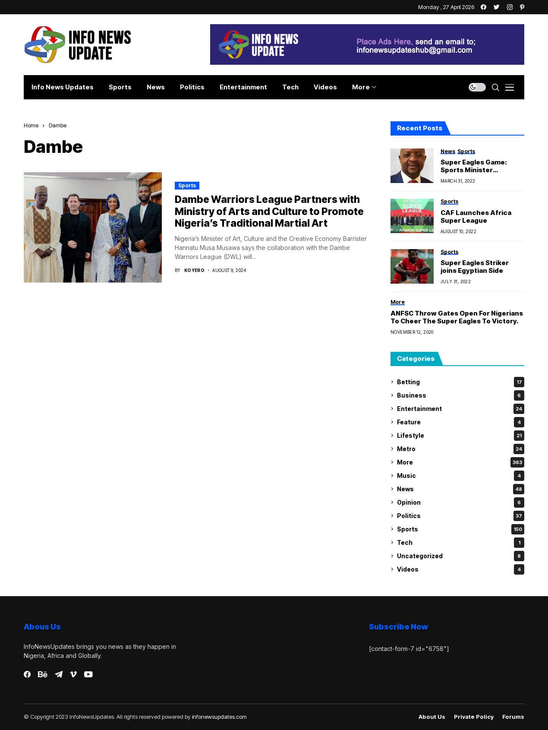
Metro (460, 449)
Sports (187, 185)
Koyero (194, 270)
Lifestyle (460, 435)
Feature (460, 422)
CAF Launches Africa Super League (476, 216)
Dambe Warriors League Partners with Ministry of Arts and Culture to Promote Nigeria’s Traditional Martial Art (269, 211)
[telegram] (59, 674)
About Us (432, 717)
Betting (460, 382)
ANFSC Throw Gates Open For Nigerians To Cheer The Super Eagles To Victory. (457, 317)
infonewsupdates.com (219, 716)
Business (460, 395)
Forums (513, 717)
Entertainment (460, 409)
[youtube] (88, 675)
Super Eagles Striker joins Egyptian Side (475, 267)
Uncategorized (460, 556)
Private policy (474, 717)
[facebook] (27, 674)
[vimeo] (73, 675)
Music (460, 476)
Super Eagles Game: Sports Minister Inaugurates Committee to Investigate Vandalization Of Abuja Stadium (480, 166)
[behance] (42, 675)
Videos (460, 569)
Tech (460, 542)
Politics (460, 516)
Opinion (460, 502)
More (460, 462)
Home (31, 125)
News (460, 489)
